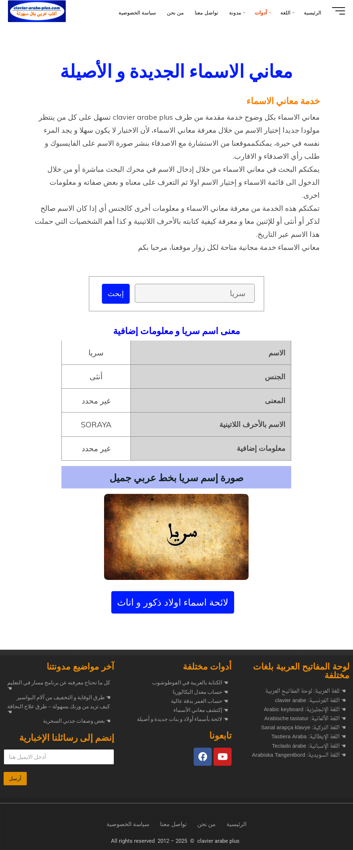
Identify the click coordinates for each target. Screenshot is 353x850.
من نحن (206, 824)
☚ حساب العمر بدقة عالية (199, 701)
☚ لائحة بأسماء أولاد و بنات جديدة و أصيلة (182, 719)
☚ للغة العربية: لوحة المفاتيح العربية (305, 691)
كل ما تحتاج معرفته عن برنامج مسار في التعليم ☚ (58, 685)
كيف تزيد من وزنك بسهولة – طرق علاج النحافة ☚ (58, 709)
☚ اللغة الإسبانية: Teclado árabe (309, 746)
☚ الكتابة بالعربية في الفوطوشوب (190, 683)
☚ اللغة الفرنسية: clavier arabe (310, 701)
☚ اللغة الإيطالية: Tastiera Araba (308, 737)
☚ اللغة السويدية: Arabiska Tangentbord (299, 755)
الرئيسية (236, 824)
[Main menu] (335, 10)
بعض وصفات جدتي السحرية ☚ (77, 721)
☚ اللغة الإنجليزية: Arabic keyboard (305, 710)
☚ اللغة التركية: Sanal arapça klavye (303, 728)
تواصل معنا (173, 824)
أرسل (15, 779)
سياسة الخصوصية (128, 824)
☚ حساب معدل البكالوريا (200, 692)
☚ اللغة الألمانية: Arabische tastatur (305, 719)
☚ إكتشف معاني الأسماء (200, 710)
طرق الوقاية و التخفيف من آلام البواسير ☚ (64, 697)
